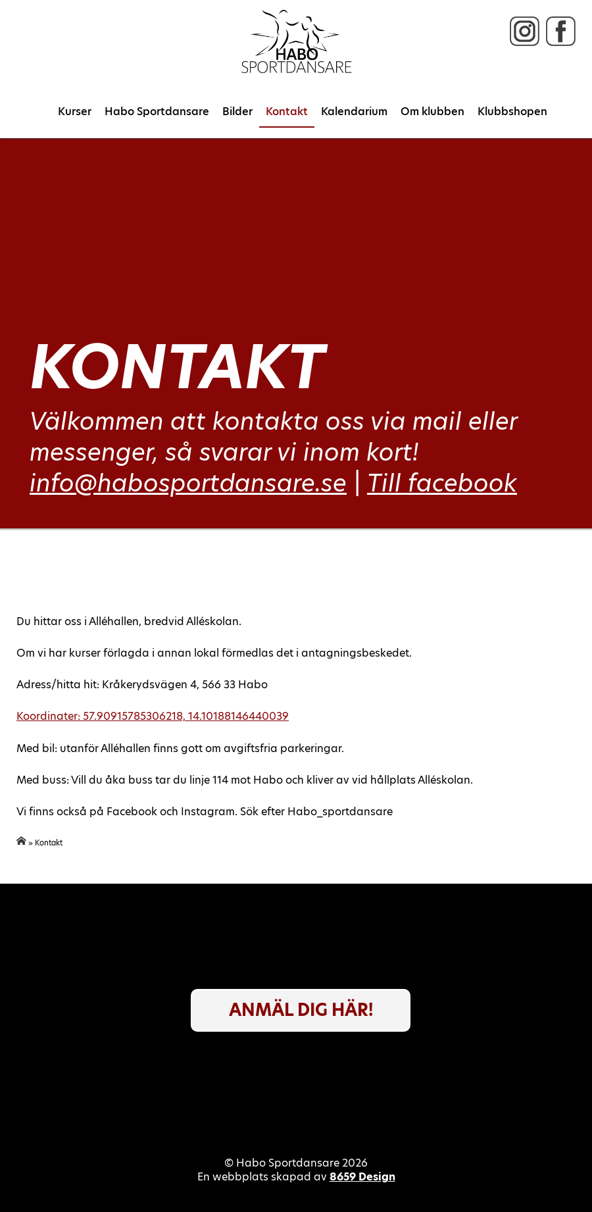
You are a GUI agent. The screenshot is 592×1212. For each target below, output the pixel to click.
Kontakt (287, 111)
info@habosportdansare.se (188, 483)
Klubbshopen (512, 111)
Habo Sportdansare (157, 111)
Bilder (237, 111)
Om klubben (432, 111)
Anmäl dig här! (301, 1010)
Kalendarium (354, 111)
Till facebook (442, 483)
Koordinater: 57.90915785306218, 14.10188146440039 (152, 716)
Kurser (74, 111)
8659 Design (362, 1176)
